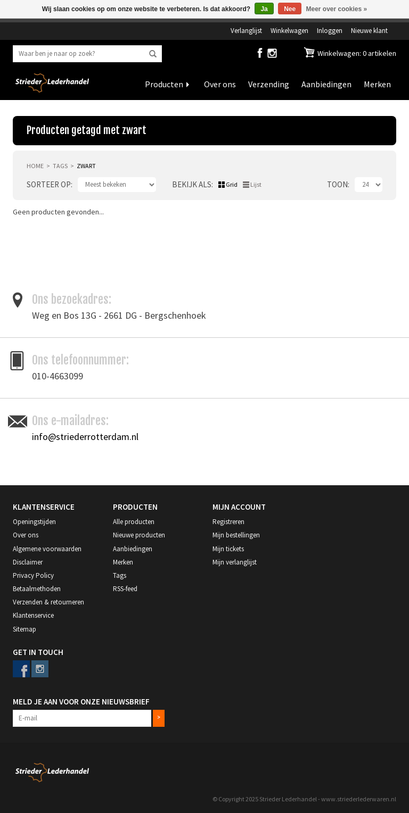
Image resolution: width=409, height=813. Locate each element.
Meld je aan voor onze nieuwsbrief (81, 701)
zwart (86, 166)
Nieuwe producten (139, 535)
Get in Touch (38, 652)
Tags (60, 166)
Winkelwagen (289, 30)
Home (35, 166)
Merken (377, 84)
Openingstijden (34, 521)
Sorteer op (49, 184)
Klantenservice (33, 615)
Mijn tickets (228, 548)
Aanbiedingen (326, 84)
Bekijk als (191, 184)
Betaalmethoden (37, 588)
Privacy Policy (33, 575)
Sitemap (24, 629)
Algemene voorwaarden (47, 548)
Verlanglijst (246, 30)
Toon (337, 184)
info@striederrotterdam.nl (85, 436)
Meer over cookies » (336, 9)
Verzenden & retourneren (48, 602)
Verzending (268, 84)
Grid (232, 184)
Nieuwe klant (369, 30)
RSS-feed (125, 588)
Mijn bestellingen (236, 535)
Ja (263, 9)
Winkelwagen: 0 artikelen (356, 53)
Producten (164, 84)
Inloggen (329, 30)
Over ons (220, 84)
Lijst (255, 184)
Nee (290, 9)
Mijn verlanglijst (234, 562)
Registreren (228, 521)
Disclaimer (28, 562)
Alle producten (133, 521)
